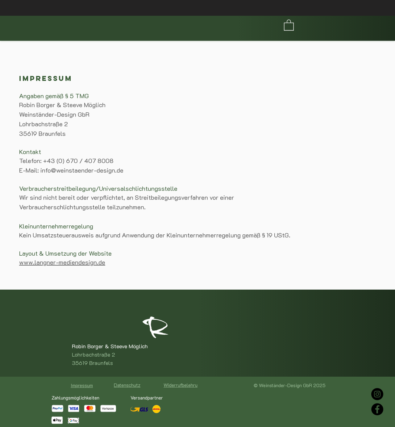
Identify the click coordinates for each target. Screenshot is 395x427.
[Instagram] (377, 394)
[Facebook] (377, 409)
